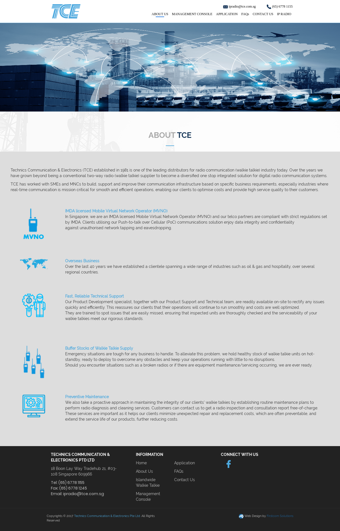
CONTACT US (263, 14)
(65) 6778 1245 (73, 488)
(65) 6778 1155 (282, 6)
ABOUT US (160, 14)
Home (141, 463)
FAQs (245, 14)
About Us (144, 471)
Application (184, 463)
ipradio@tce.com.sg (242, 6)
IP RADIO (284, 14)
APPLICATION (227, 14)
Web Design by (268, 516)
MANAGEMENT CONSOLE (192, 14)
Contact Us (184, 479)
